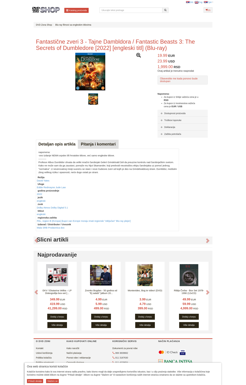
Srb (189, 2)
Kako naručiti (73, 348)
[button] (36, 240)
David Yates (43, 180)
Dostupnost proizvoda (172, 113)
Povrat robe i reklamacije (79, 357)
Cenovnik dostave (75, 362)
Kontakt (39, 348)
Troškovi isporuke (170, 120)
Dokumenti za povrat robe (125, 348)
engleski (41, 200)
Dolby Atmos (44, 207)
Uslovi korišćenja (44, 353)
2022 (39, 194)
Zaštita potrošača (170, 134)
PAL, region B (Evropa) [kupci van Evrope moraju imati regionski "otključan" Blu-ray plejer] (84, 221)
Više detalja (57, 325)
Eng (198, 2)
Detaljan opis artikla (56, 144)
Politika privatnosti (45, 362)
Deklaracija (167, 127)
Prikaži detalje (35, 381)
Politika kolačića (44, 357)
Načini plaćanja (74, 353)
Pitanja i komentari (98, 144)
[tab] (183, 113)
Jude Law (61, 187)
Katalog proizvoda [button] (76, 10)
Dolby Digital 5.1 (59, 207)
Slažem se (52, 381)
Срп (208, 2)
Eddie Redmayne (46, 187)
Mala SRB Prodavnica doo (50, 227)
